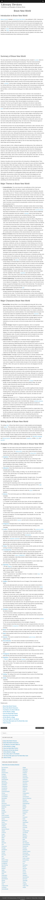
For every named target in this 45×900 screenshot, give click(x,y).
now (23, 287)
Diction (3, 801)
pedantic (36, 401)
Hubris (3, 822)
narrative (6, 83)
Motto (3, 841)
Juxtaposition (26, 830)
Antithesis (25, 779)
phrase (42, 618)
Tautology (25, 880)
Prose (24, 861)
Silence (6, 659)
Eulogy (3, 810)
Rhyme (24, 866)
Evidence (4, 812)
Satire (3, 870)
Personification (7, 640)
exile (2, 108)
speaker (23, 659)
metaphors (29, 438)
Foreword (25, 817)
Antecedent (25, 777)
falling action (19, 451)
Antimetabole (5, 779)
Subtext (24, 873)
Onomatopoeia (26, 844)
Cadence (25, 788)
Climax (5, 546)
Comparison (5, 795)
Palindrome (25, 846)
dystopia (27, 213)
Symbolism (4, 877)
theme (17, 259)
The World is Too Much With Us (11, 709)
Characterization (6, 791)
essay (7, 28)
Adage (24, 767)
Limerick (4, 832)
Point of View (5, 860)
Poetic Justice (26, 858)
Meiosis (24, 834)
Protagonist (6, 653)
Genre (3, 818)
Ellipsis (24, 805)
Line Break (25, 832)
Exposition (25, 812)
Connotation (5, 796)
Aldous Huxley (4, 19)
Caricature (4, 789)
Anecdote (25, 776)
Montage (25, 837)
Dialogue (25, 800)
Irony (24, 829)
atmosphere (28, 535)
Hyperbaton (25, 822)
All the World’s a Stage (9, 711)
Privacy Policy (35, 897)
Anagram (25, 772)
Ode (3, 844)
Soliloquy (4, 872)
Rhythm (3, 868)
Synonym (25, 878)
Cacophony (4, 788)
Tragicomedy (5, 885)
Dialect (3, 800)
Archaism (25, 783)
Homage (25, 820)
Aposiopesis (26, 781)
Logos (3, 834)
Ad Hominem (5, 767)
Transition (4, 887)
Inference (4, 827)
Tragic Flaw (25, 885)
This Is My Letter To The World (11, 719)
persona (41, 401)
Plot (3, 856)
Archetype (4, 784)
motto (16, 555)
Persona (4, 854)
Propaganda (5, 861)
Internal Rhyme (5, 829)
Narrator (5, 637)
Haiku (24, 818)
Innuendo (25, 827)
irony (37, 438)
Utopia (24, 887)
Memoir (3, 836)
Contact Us (28, 897)
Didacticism (25, 801)
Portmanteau (26, 860)
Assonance (4, 786)
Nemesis (4, 842)
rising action (33, 453)
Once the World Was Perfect (10, 713)
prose (31, 490)
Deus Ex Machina (27, 798)
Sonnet (24, 872)
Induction (25, 825)
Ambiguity (25, 771)
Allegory (4, 769)
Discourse (4, 803)
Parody (3, 851)
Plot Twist (25, 856)
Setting (5, 674)
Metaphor (5, 609)
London (37, 60)
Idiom (24, 824)
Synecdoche (26, 877)
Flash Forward (5, 815)
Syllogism (25, 875)
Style (3, 873)
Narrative (25, 841)
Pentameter (25, 853)
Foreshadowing (7, 549)
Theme (3, 882)
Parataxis (25, 849)
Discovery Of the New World (10, 715)
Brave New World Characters (10, 708)
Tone (3, 884)
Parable (3, 848)
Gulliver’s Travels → (39, 727)
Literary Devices (11, 4)
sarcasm (3, 440)
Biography (25, 786)
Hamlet (19, 520)
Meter (3, 837)
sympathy (22, 272)
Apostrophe (4, 783)
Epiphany (4, 807)
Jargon (3, 830)
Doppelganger (26, 803)
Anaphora (5, 457)
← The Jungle (3, 727)
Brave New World (20, 19)
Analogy (4, 774)
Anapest (25, 774)
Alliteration (6, 468)
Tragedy (25, 884)
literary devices (6, 438)
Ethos (24, 808)
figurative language (37, 436)
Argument (25, 784)
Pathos (3, 853)
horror (41, 586)
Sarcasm (25, 868)
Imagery (5, 581)
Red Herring (5, 865)
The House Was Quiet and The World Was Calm (15, 721)
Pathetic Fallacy (26, 851)
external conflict (39, 529)
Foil (23, 815)
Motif (4, 633)
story (8, 30)
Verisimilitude (5, 889)
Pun (24, 863)
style (7, 425)
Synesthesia (5, 878)
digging (9, 566)
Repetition (5, 657)
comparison (15, 625)
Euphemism (25, 810)
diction (5, 427)
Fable (3, 813)
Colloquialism (26, 793)
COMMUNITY (22, 555)
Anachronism (5, 772)
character (36, 313)
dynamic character (14, 538)
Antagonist (6, 523)
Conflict (5, 529)
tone (39, 574)
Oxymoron (4, 846)
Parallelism (4, 849)
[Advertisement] (22, 44)
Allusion (5, 494)
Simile (4, 678)
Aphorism (4, 781)
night (40, 484)
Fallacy (24, 813)
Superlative (4, 875)
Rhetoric (4, 866)
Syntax (3, 880)
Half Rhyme (4, 820)
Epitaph (24, 807)
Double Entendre (6, 805)
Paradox (25, 848)
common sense (39, 209)
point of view (32, 637)
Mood (4, 629)
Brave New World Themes (10, 706)
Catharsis (25, 789)
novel (14, 19)
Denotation (4, 798)
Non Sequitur (26, 842)
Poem (3, 858)
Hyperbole (5, 564)
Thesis (24, 882)
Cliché (24, 791)
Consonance (26, 796)
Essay (3, 808)
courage (31, 380)
